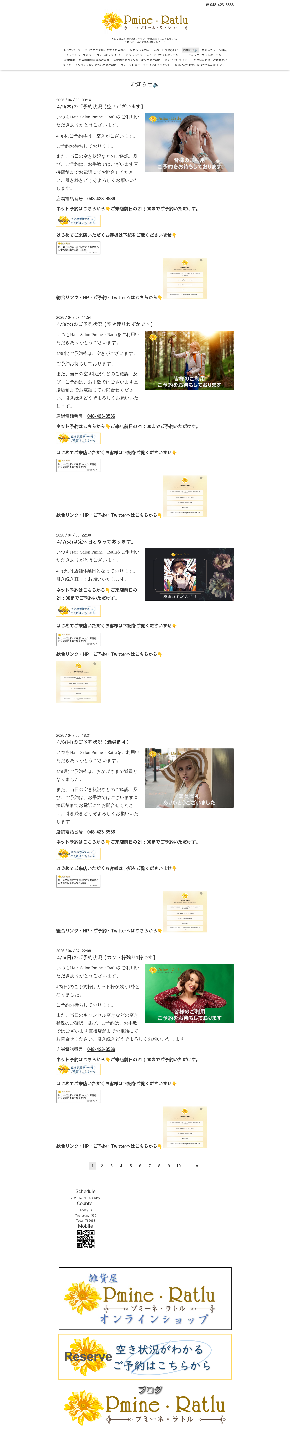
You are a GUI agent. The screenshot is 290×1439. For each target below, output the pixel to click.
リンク (67, 65)
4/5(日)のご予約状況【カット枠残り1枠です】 (107, 957)
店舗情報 (69, 60)
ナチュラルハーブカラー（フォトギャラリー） (92, 55)
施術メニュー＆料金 (214, 50)
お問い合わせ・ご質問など (210, 60)
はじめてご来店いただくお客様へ (105, 50)
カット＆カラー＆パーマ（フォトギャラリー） (155, 55)
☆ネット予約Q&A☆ (166, 50)
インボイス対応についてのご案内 (96, 65)
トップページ (72, 50)
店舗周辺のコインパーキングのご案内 (137, 60)
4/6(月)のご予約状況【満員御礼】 (94, 741)
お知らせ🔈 (190, 50)
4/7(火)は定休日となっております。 (96, 541)
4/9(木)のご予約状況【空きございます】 (101, 106)
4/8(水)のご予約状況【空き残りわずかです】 (106, 323)
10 (178, 1165)
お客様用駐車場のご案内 (94, 60)
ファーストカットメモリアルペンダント (146, 65)
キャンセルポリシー (177, 60)
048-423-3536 (101, 198)
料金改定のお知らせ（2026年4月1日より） (201, 65)
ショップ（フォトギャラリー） (207, 55)
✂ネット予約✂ (139, 50)
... (188, 1165)
